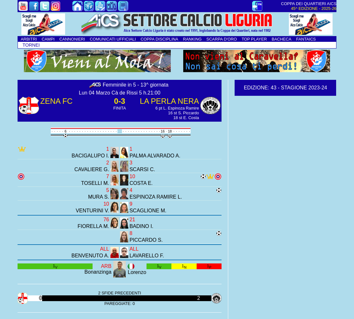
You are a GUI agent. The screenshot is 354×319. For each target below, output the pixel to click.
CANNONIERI (72, 39)
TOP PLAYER (254, 39)
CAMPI (48, 39)
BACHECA (281, 39)
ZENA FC (56, 101)
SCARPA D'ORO (222, 39)
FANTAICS (306, 39)
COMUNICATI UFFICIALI (113, 39)
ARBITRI (29, 39)
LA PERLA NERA (169, 101)
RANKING (192, 39)
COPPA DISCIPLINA (159, 39)
